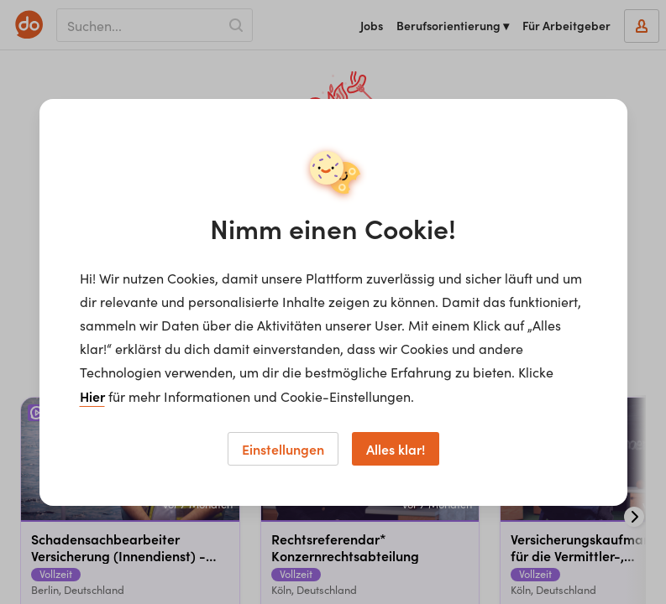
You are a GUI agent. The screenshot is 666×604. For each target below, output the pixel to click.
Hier (92, 396)
